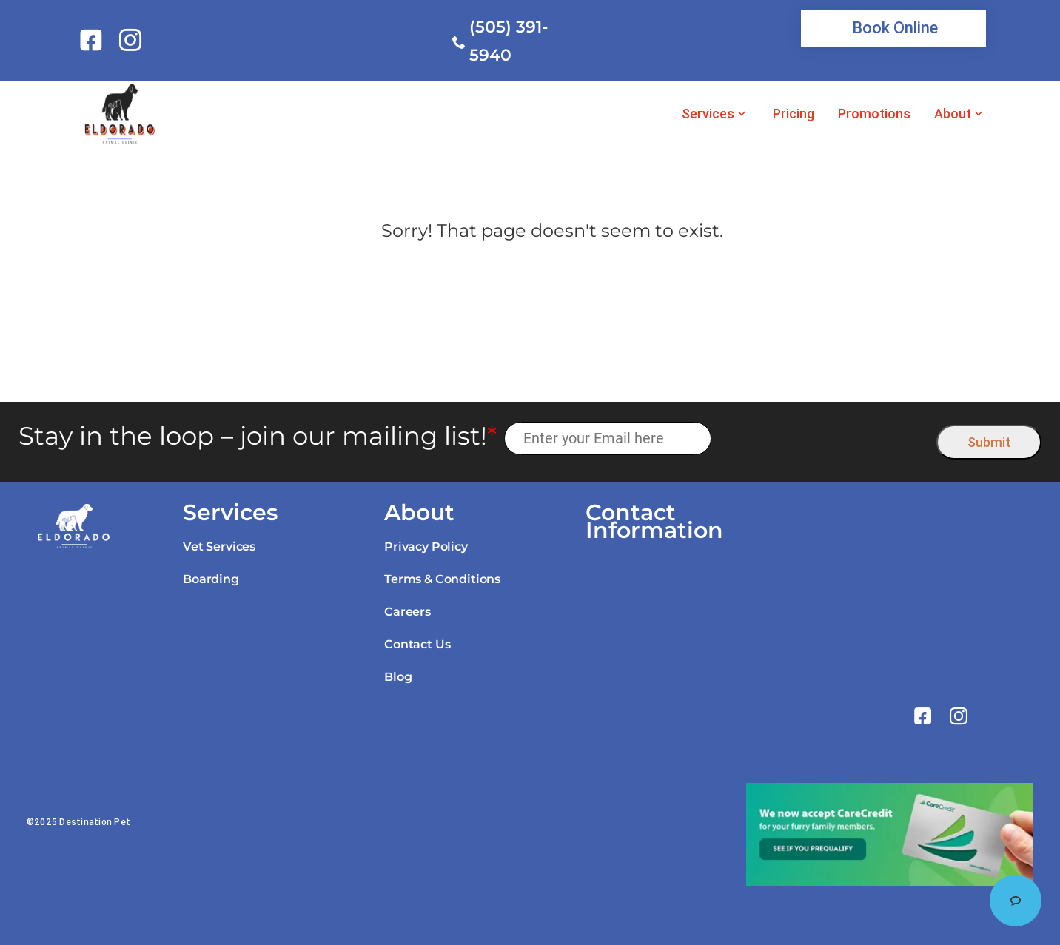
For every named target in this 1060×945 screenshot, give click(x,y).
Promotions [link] (874, 114)
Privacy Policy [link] (426, 546)
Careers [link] (407, 612)
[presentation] (824, 438)
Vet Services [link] (219, 546)
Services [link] (708, 114)
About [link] (952, 114)
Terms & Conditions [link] (442, 579)
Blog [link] (398, 677)
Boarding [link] (211, 579)
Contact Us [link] (417, 644)
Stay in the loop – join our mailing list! (258, 436)
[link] (93, 40)
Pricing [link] (793, 114)
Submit (988, 442)
